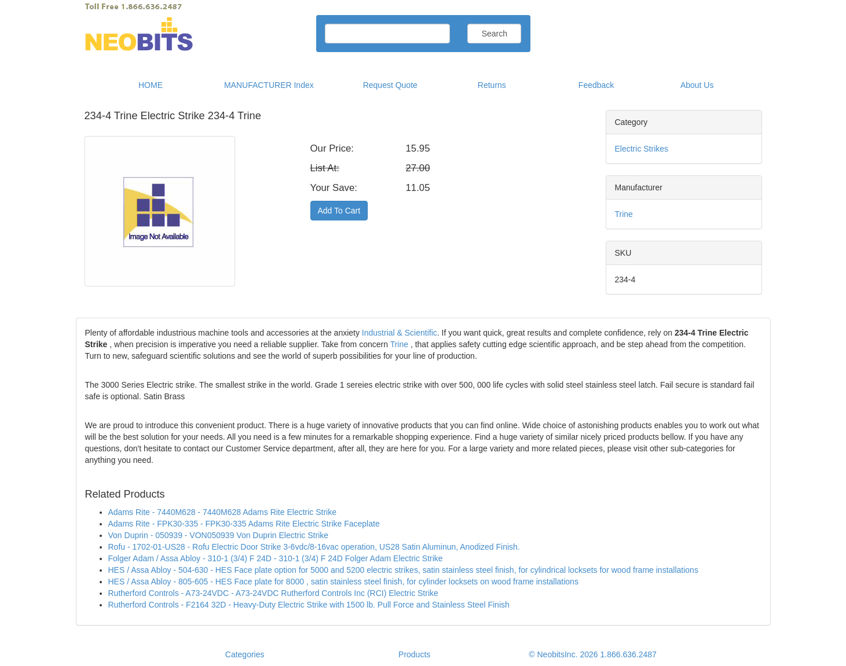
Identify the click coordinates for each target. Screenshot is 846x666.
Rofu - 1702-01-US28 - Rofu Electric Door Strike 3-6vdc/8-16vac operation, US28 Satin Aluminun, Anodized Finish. (314, 546)
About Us (697, 85)
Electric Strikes (642, 148)
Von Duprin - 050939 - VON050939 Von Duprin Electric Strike (218, 535)
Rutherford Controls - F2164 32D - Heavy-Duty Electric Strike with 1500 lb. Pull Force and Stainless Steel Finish (309, 604)
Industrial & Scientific (399, 332)
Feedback (596, 85)
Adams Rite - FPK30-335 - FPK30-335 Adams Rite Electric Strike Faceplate (244, 523)
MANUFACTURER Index (269, 85)
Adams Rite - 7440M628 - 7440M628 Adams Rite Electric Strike (222, 512)
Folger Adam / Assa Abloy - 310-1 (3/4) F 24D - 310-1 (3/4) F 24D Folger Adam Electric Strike (275, 558)
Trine (624, 214)
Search (494, 33)
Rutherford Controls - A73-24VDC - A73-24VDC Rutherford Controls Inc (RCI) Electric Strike (273, 593)
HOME (150, 85)
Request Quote (390, 85)
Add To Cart (339, 210)
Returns (492, 85)
